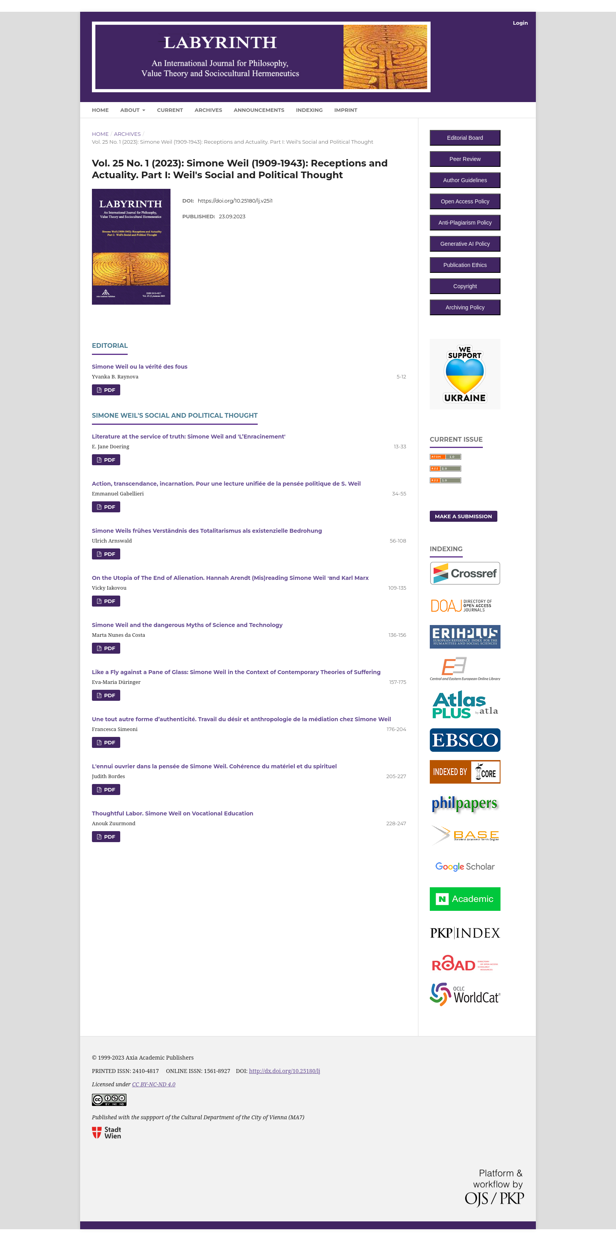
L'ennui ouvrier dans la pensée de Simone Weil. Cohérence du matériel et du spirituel (214, 766)
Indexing (309, 110)
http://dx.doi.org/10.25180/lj (284, 1071)
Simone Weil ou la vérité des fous (139, 366)
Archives (208, 110)
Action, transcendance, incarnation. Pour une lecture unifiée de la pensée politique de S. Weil (226, 483)
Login (520, 23)
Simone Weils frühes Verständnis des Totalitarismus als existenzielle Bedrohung (207, 530)
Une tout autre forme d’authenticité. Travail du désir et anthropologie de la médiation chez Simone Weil (241, 719)
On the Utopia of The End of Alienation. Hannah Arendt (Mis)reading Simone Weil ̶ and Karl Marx (230, 577)
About (130, 110)
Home (100, 110)
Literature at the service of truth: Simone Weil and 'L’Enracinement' (189, 436)
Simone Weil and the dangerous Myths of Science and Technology (187, 625)
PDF (109, 390)
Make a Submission (463, 516)
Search (509, 108)
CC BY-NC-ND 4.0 (153, 1084)
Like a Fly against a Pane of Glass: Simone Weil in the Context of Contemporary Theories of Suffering (236, 672)
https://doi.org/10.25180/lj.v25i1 (235, 200)
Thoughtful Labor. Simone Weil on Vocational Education (172, 813)
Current (170, 110)
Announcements (259, 110)
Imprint (345, 110)
